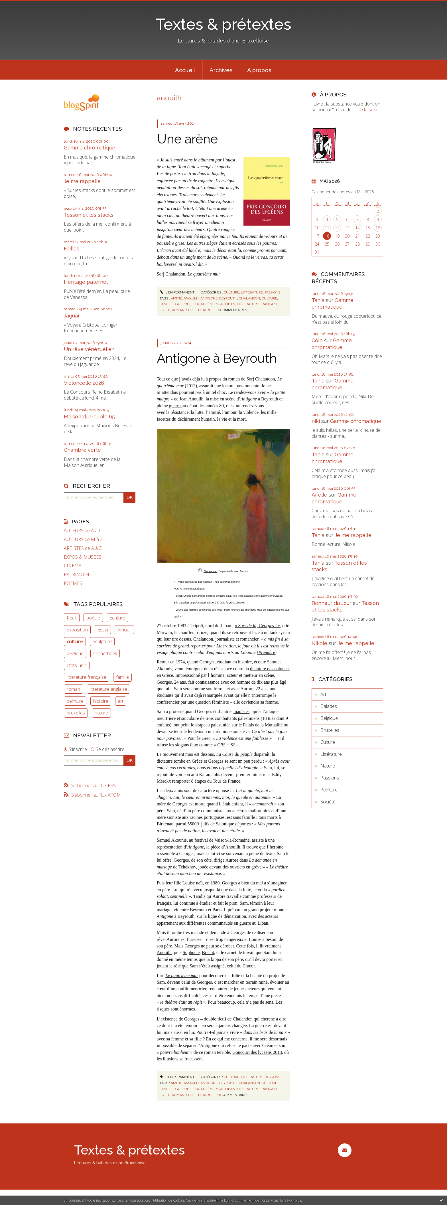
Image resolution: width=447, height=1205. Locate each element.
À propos (259, 70)
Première (266, 652)
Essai (102, 630)
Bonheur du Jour (331, 603)
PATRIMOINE (78, 575)
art (120, 701)
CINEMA (73, 566)
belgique (75, 653)
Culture (231, 292)
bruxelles (76, 713)
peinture (75, 701)
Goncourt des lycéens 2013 (257, 1052)
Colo (317, 340)
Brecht (208, 952)
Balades (328, 706)
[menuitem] (185, 70)
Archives (221, 70)
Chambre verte (82, 450)
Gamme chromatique (89, 148)
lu (203, 378)
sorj (190, 310)
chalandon (249, 298)
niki (316, 421)
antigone (209, 298)
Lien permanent (177, 292)
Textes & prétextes (223, 24)
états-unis (77, 665)
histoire (100, 701)
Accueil (185, 70)
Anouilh (164, 952)
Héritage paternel (86, 282)
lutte (165, 310)
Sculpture (102, 641)
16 (377, 227)
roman (73, 689)
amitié (176, 298)
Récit (72, 618)
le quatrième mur (207, 304)
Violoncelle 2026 (84, 383)
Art (323, 694)
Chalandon (203, 639)
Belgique (329, 718)
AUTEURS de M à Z (83, 539)
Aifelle (319, 495)
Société (328, 802)
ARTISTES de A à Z (83, 548)
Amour (124, 630)
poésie (93, 618)
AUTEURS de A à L (82, 531)
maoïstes (241, 711)
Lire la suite (366, 109)
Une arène (187, 139)
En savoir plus (290, 1200)
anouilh (191, 298)
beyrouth (228, 298)
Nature (327, 766)
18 (327, 236)
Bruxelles (329, 730)
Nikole (319, 643)
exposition (77, 630)
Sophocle (191, 952)
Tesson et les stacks (88, 215)
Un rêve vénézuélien (89, 349)
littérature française (86, 677)
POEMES (73, 583)
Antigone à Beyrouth (217, 358)
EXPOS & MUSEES (82, 557)
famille (122, 677)
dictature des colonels (270, 668)
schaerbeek (105, 653)
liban (230, 304)
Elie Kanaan (211, 571)
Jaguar (72, 316)
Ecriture (117, 618)
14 (357, 227)
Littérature (252, 292)
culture (75, 641)
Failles (71, 249)
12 (337, 227)
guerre (182, 304)
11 (327, 227)
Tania (318, 300)
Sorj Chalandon (260, 378)
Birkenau (165, 823)
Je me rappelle (82, 181)
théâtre (203, 310)
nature (101, 713)
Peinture (329, 790)
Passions (272, 292)
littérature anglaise (108, 689)
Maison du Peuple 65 (89, 417)
